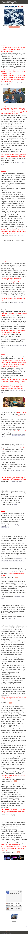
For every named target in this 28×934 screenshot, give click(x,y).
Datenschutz (8, 933)
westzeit (14, 504)
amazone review (17, 481)
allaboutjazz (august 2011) (19, 302)
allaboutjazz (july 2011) (17, 235)
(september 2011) (9, 618)
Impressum (3, 933)
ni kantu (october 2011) (18, 470)
